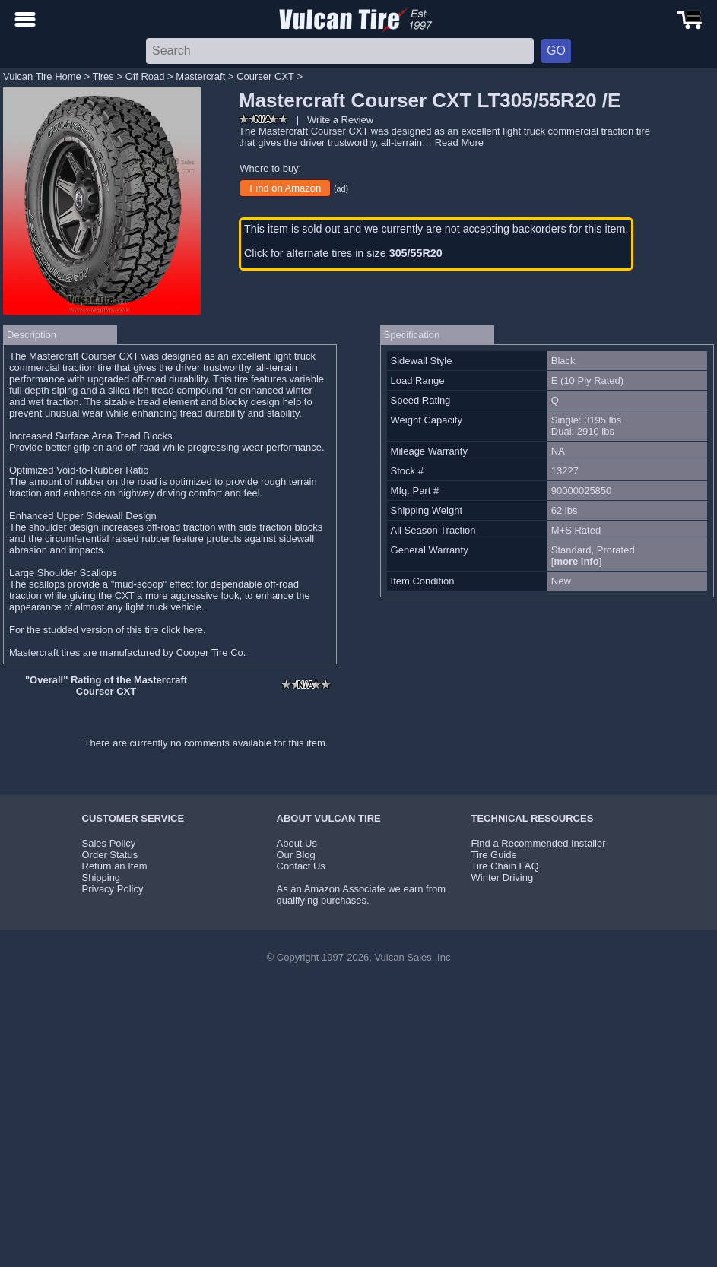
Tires (102, 76)
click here (182, 629)
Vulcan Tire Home (42, 76)
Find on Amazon (285, 188)
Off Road (145, 76)
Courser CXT (265, 76)
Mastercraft (200, 76)
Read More (459, 142)
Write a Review (340, 119)
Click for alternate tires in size (343, 253)
